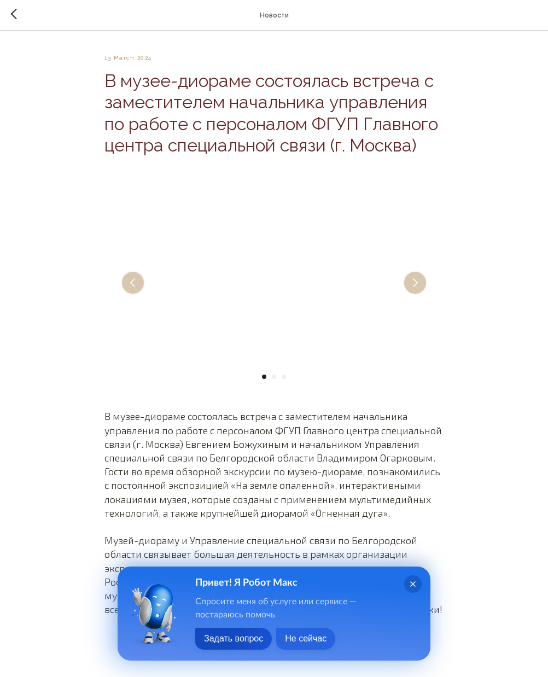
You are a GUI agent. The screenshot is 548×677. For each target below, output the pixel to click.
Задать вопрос (233, 638)
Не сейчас (306, 638)
